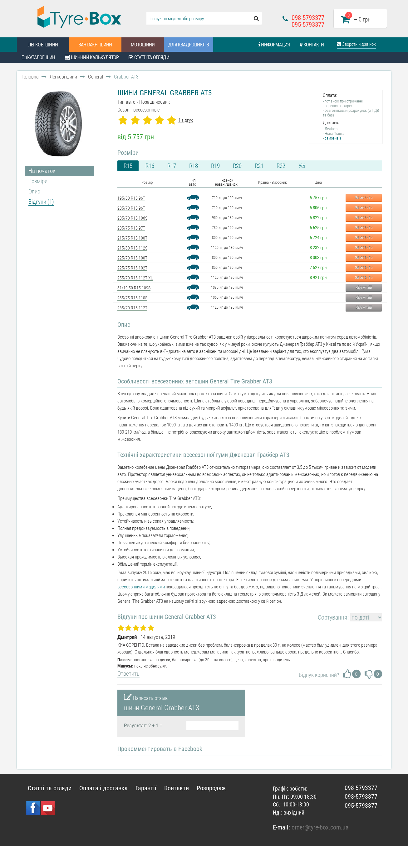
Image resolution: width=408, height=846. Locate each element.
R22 (281, 165)
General (95, 77)
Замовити (364, 197)
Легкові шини (43, 45)
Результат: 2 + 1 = (143, 725)
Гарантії (145, 788)
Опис (34, 191)
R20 (237, 165)
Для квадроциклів (188, 45)
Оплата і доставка (103, 788)
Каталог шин (38, 57)
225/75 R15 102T (132, 267)
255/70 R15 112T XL (135, 277)
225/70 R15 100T (132, 257)
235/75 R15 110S (132, 297)
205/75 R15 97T (131, 228)
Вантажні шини (95, 45)
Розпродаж (211, 788)
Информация (274, 45)
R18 (193, 165)
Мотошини (143, 45)
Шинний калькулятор (92, 57)
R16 (149, 165)
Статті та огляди (149, 57)
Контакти (312, 45)
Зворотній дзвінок (356, 44)
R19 (215, 165)
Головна (30, 77)
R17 (171, 165)
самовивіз (333, 138)
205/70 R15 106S (132, 218)
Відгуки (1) (41, 201)
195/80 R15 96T (131, 198)
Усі (301, 165)
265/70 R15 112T (132, 307)
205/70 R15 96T (131, 208)
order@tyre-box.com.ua (320, 827)
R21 (259, 165)
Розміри (37, 181)
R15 (128, 165)
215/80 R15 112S (132, 247)
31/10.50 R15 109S (133, 287)
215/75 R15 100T (132, 237)
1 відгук (185, 120)
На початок (42, 170)
